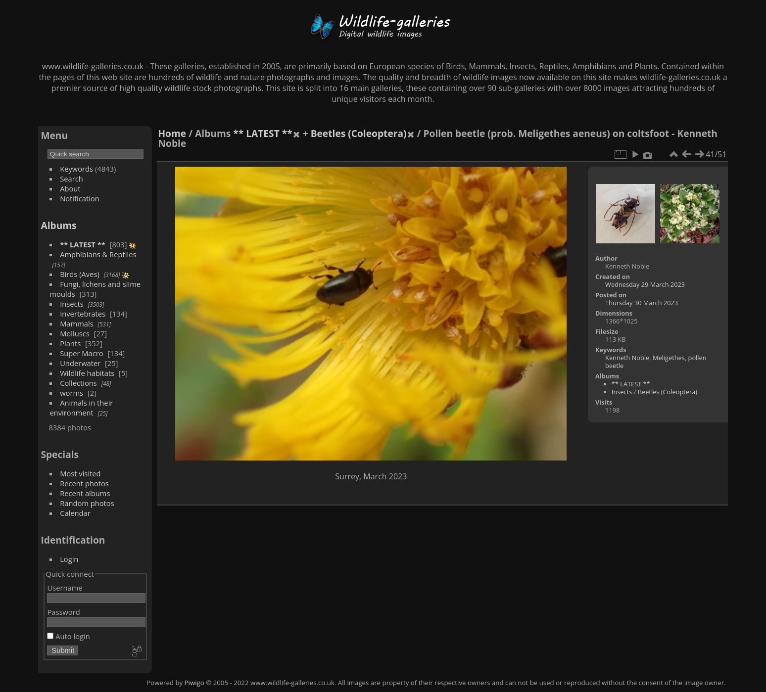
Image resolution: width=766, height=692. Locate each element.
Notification (79, 198)
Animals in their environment (81, 407)
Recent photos (84, 483)
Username (64, 588)
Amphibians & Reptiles (98, 254)
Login (69, 559)
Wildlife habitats (87, 373)
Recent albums (85, 493)
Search (71, 179)
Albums (58, 225)
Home (172, 133)
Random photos (87, 503)
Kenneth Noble (627, 357)
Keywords (76, 169)
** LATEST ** (82, 244)
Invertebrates (82, 314)
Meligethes (669, 357)
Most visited (80, 473)
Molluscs (75, 333)
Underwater (80, 363)
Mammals (77, 323)
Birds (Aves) (79, 274)
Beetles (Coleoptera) (359, 133)
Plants (70, 343)
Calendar (75, 513)
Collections (78, 383)
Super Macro (81, 353)
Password (63, 612)
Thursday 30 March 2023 (641, 302)
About (70, 188)
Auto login (68, 636)
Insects (72, 304)
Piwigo (194, 682)
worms (71, 393)
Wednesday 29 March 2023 (645, 284)
